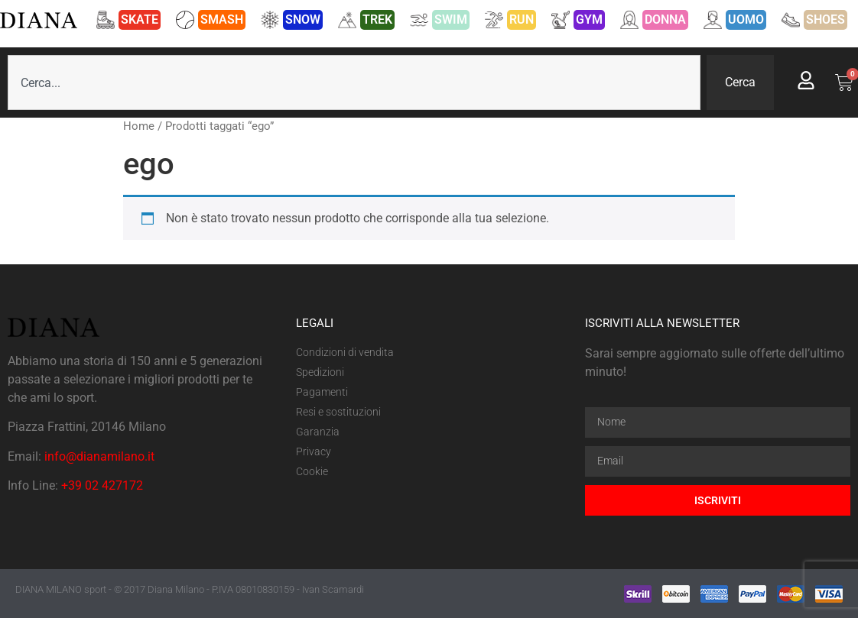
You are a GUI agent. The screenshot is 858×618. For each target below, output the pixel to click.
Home (138, 126)
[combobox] (354, 82)
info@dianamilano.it (99, 456)
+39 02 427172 (102, 485)
